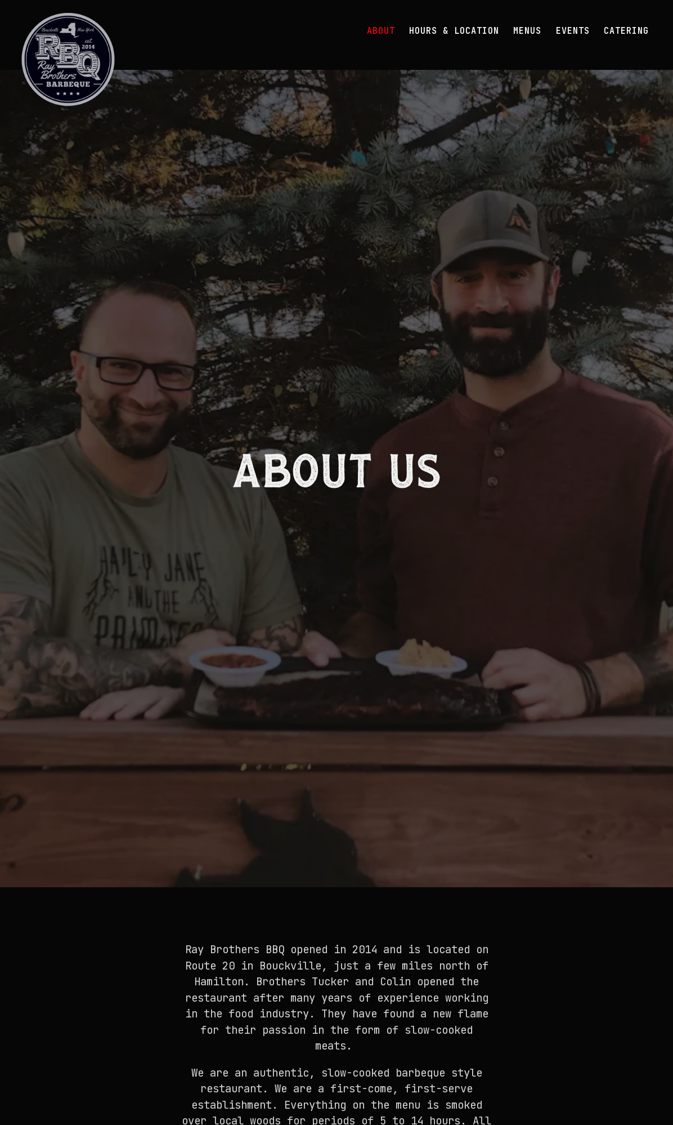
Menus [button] (527, 31)
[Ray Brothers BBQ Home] (68, 58)
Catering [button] (626, 31)
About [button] (381, 31)
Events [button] (573, 31)
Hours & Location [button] (454, 31)
